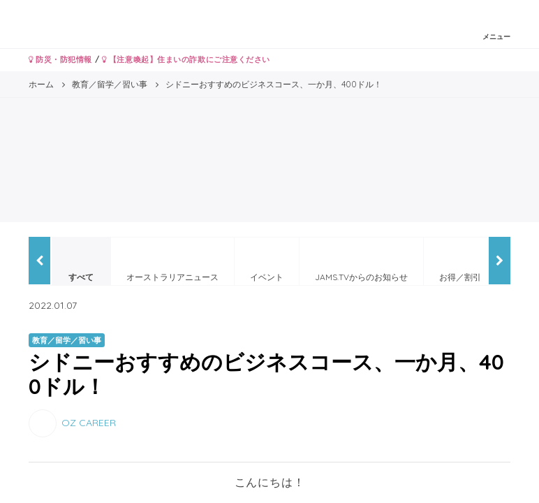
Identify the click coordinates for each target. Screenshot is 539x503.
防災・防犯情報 (60, 59)
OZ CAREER (88, 422)
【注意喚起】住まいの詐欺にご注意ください (186, 59)
